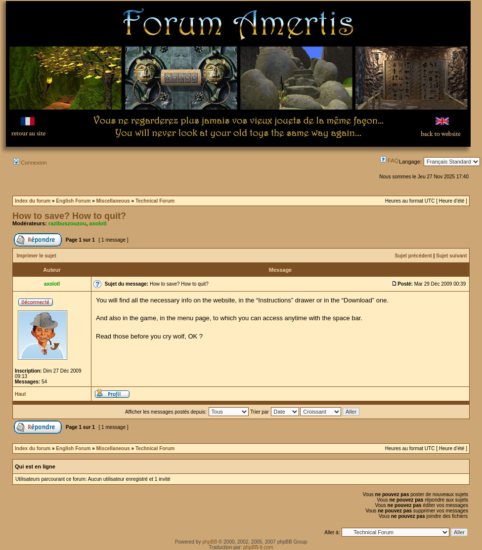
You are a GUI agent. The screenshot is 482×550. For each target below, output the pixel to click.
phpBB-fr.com (258, 547)
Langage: (410, 162)
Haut (20, 394)
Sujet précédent (413, 255)
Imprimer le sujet (36, 255)
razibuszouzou (67, 223)
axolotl (97, 223)
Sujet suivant (451, 255)
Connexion (30, 163)
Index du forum (32, 201)
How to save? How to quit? (69, 216)
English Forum (73, 201)
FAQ (389, 161)
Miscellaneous (113, 201)
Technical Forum (155, 201)
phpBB (209, 542)
